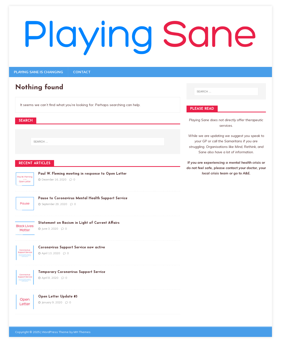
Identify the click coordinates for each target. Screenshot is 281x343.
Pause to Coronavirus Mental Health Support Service (82, 198)
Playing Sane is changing (38, 72)
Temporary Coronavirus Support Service (71, 272)
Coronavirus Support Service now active (71, 247)
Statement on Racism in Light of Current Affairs (79, 223)
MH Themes (82, 332)
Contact (82, 72)
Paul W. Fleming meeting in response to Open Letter (82, 174)
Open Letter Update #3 (57, 296)
